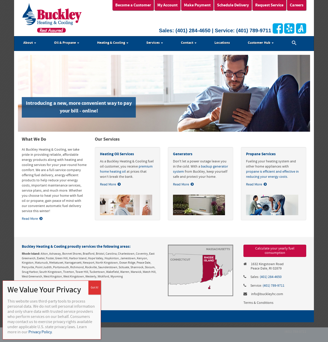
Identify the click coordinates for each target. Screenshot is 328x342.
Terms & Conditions (258, 302)
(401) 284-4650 (193, 30)
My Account (167, 5)
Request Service (269, 5)
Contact (189, 42)
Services (154, 42)
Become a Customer (133, 5)
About (29, 42)
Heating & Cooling (112, 42)
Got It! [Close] (94, 287)
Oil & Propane (66, 42)
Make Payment (197, 5)
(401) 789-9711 (253, 30)
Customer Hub (261, 42)
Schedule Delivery (233, 5)
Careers (296, 5)
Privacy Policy (40, 332)
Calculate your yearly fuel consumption (274, 250)
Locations (222, 42)
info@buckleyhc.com (267, 294)
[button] (294, 43)
